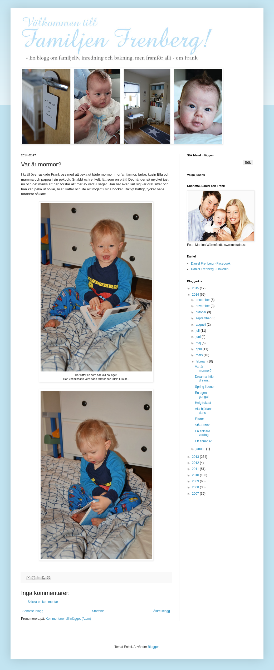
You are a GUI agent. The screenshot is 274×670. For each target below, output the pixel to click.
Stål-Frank (202, 425)
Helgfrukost (203, 403)
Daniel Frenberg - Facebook (210, 263)
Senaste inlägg (32, 611)
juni (199, 337)
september (204, 318)
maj (199, 343)
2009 (196, 481)
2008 (196, 487)
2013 (196, 457)
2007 (196, 493)
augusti (201, 324)
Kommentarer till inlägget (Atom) (68, 619)
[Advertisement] (245, 359)
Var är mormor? (203, 368)
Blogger (153, 647)
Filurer (199, 419)
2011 (196, 469)
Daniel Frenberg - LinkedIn (209, 269)
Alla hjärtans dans (203, 410)
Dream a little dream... (204, 378)
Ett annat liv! (203, 441)
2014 (196, 294)
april (199, 349)
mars (200, 355)
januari (201, 449)
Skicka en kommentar (43, 602)
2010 (196, 475)
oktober (201, 312)
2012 (196, 463)
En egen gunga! (202, 394)
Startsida (98, 611)
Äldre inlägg (161, 611)
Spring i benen (205, 387)
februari (201, 361)
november (203, 306)
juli (198, 330)
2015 (196, 288)
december (203, 300)
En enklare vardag (202, 433)
